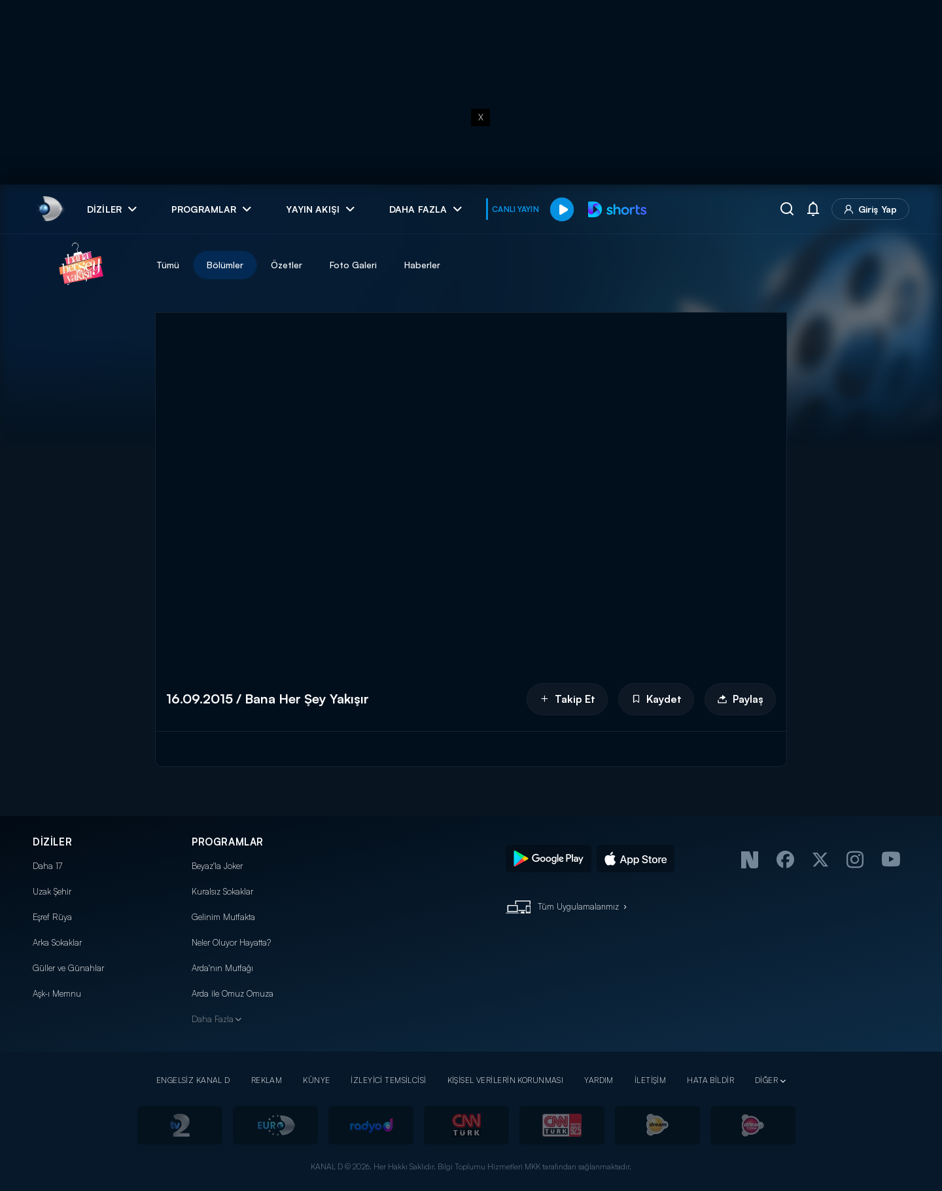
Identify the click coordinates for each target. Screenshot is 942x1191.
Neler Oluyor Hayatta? (231, 942)
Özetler (286, 264)
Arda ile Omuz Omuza (232, 993)
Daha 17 (47, 866)
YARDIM (599, 1080)
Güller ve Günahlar (68, 968)
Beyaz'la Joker (217, 866)
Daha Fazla (213, 1019)
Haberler (422, 264)
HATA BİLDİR (710, 1080)
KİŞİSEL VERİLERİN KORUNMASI (505, 1080)
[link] (49, 209)
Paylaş (740, 698)
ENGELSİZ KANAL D (193, 1080)
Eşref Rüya (52, 917)
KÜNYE (316, 1080)
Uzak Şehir (52, 891)
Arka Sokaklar (57, 942)
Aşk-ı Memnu (57, 993)
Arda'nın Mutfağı (222, 968)
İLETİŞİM (650, 1080)
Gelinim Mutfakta (223, 917)
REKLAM (267, 1080)
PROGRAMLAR (228, 842)
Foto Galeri (353, 264)
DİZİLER (52, 842)
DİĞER (766, 1080)
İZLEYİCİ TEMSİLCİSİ (388, 1080)
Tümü (167, 264)
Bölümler (225, 264)
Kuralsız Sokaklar (222, 891)
